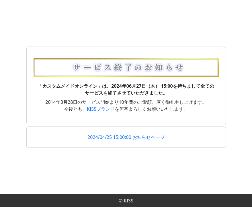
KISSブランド (101, 109)
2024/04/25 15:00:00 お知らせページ (126, 137)
